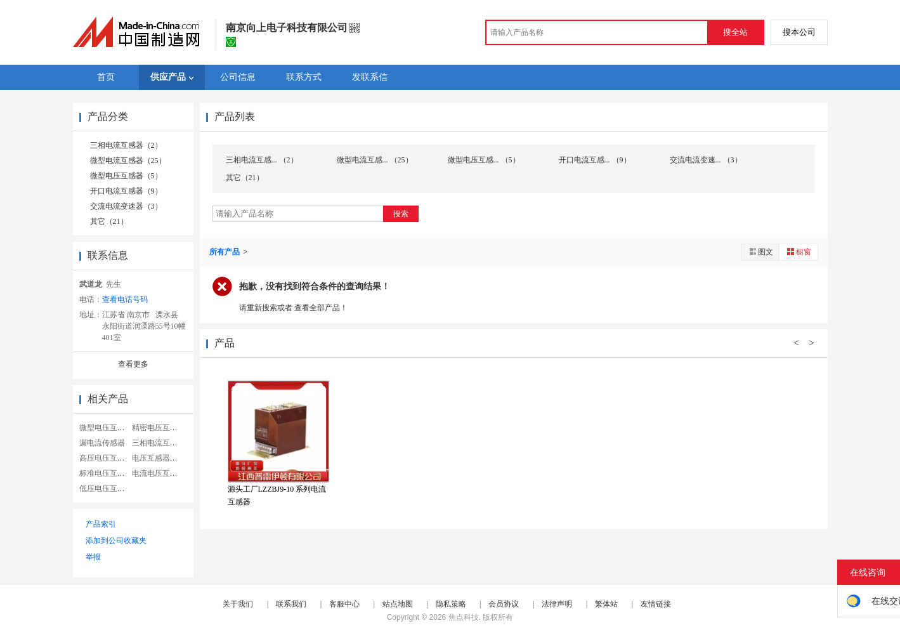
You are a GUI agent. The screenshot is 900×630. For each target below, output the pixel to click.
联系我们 (291, 604)
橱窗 (798, 251)
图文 (760, 251)
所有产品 (225, 251)
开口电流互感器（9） (126, 191)
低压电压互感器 (106, 488)
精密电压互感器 (158, 427)
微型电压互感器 (106, 427)
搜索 (400, 213)
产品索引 (101, 524)
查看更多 (133, 364)
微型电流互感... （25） (375, 159)
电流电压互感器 (158, 473)
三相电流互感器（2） (126, 145)
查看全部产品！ (321, 307)
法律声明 (557, 604)
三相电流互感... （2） (262, 159)
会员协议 (503, 604)
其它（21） (109, 221)
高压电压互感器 (106, 458)
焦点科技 (463, 617)
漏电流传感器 (102, 442)
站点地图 (397, 604)
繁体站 (606, 604)
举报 (93, 557)
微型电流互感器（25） (128, 160)
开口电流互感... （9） (595, 159)
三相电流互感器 (158, 442)
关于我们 (238, 604)
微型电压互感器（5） (126, 175)
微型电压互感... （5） (484, 159)
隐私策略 (451, 604)
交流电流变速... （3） (706, 159)
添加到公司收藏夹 (116, 540)
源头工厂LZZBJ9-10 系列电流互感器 (277, 495)
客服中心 (344, 604)
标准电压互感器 (106, 473)
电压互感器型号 (158, 458)
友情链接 (656, 604)
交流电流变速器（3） (126, 206)
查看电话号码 (125, 299)
